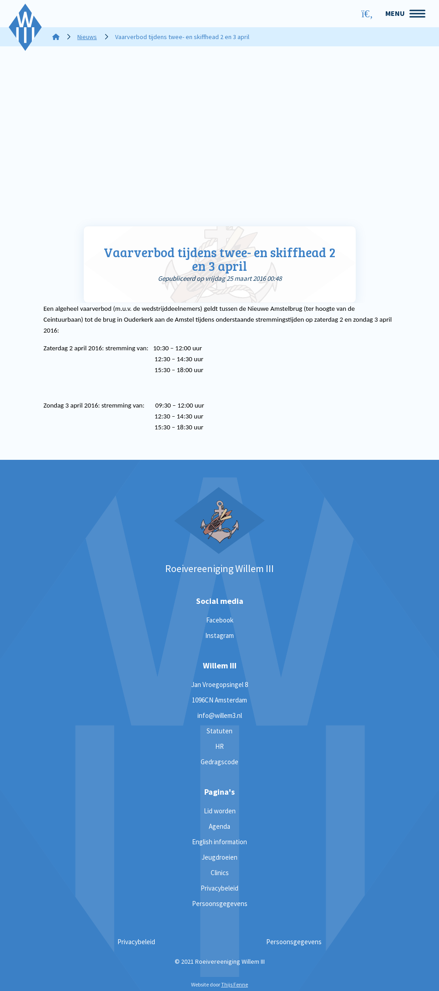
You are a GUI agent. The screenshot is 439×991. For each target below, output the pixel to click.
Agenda (219, 826)
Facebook (219, 620)
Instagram (219, 635)
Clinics (220, 872)
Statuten (219, 731)
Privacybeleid (219, 888)
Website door (219, 984)
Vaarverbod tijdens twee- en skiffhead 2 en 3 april (220, 259)
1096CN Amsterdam (219, 700)
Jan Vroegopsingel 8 (219, 684)
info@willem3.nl (219, 715)
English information (219, 841)
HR (219, 746)
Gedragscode (219, 761)
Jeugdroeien (219, 857)
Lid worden (220, 811)
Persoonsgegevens (219, 903)
